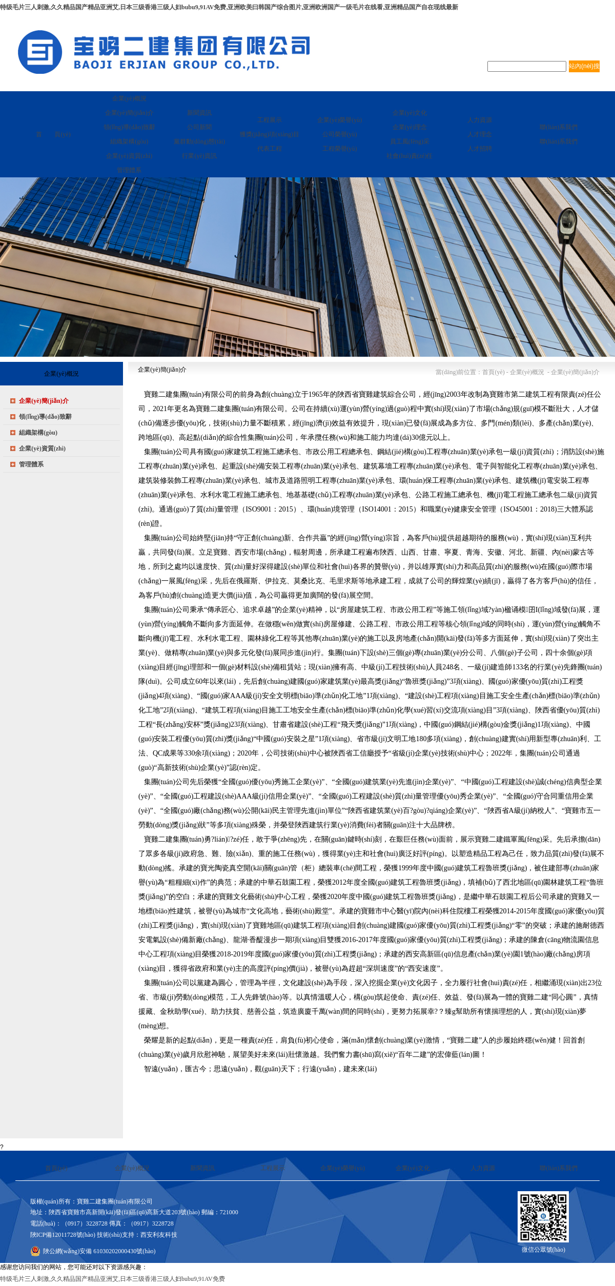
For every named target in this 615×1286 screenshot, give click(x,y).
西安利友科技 (158, 1234)
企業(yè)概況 (132, 1168)
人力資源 (482, 1168)
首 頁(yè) (53, 134)
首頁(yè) (56, 1168)
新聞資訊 (202, 1168)
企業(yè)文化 (413, 1168)
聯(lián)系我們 (559, 1168)
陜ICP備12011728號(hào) (63, 1234)
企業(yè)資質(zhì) (42, 448)
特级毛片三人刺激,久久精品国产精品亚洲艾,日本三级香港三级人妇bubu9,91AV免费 (112, 1278)
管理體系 (31, 464)
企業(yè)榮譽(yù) (342, 1168)
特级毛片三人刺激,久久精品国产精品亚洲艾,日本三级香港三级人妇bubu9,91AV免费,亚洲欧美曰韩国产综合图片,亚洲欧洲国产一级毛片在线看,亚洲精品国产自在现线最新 (229, 7)
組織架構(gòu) (38, 432)
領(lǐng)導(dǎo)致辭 (45, 416)
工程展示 (272, 1168)
